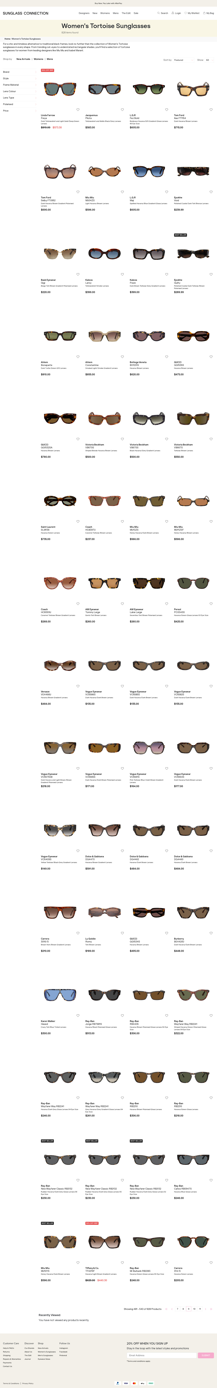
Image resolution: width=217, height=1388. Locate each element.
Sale (136, 13)
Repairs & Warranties (12, 1359)
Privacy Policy (27, 1383)
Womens (105, 13)
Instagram (63, 1348)
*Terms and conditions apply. (139, 1361)
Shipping (6, 1355)
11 (200, 1309)
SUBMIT (206, 1355)
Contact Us (7, 1366)
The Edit (126, 13)
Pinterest (63, 1355)
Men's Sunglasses (45, 1355)
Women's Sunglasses (47, 1352)
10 (194, 1309)
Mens (116, 13)
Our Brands (29, 1348)
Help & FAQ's (8, 1348)
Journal (28, 1359)
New (95, 13)
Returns (6, 1352)
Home (7, 39)
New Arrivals (23, 59)
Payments (7, 1363)
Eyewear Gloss (44, 1359)
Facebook (63, 1352)
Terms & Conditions (11, 1383)
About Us (28, 1352)
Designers (84, 13)
